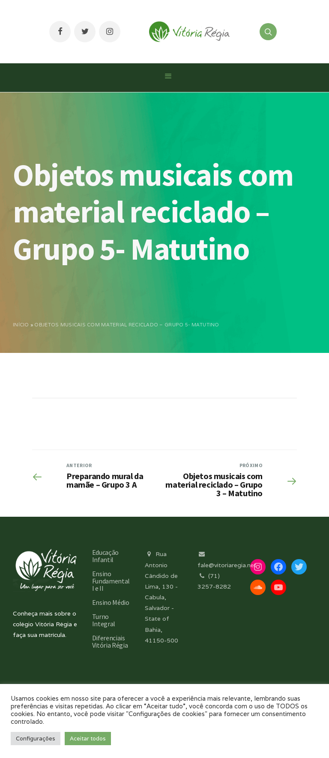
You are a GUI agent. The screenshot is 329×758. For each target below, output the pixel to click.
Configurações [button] (35, 738)
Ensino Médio (110, 602)
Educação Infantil (105, 556)
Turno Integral (103, 620)
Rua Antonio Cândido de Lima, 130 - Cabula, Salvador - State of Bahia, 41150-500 (161, 597)
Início (21, 325)
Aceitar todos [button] (88, 738)
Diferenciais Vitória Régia (110, 641)
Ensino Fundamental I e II (111, 580)
